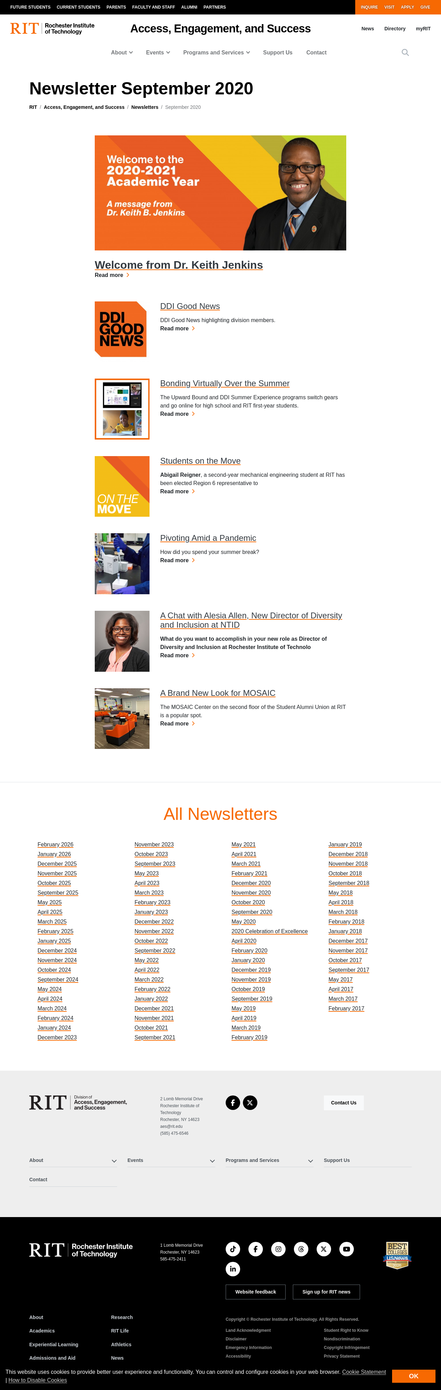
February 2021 (249, 873)
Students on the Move (200, 460)
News (367, 28)
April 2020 (244, 941)
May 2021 (244, 844)
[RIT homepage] (52, 29)
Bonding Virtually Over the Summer (225, 383)
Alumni (189, 7)
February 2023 (153, 902)
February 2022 (153, 989)
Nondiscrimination (342, 1339)
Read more (112, 274)
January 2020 (248, 960)
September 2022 (155, 951)
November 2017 (348, 951)
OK (414, 1376)
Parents (116, 7)
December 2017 (348, 941)
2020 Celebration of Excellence (270, 931)
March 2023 (149, 893)
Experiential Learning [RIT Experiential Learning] (53, 1344)
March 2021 (246, 864)
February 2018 (347, 922)
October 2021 (151, 1028)
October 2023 (151, 854)
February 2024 (55, 1018)
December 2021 (154, 1008)
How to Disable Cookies (38, 1380)
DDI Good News (190, 306)
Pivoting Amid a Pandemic (208, 538)
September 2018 (349, 883)
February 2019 (249, 1037)
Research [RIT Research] (122, 1317)
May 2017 (341, 979)
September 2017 (349, 970)
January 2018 (345, 931)
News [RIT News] (117, 1358)
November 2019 (251, 979)
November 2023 (154, 844)
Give (425, 7)
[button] (405, 52)
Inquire (369, 7)
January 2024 (54, 1028)
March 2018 (343, 912)
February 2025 (55, 931)
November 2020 (251, 893)
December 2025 (57, 864)
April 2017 (341, 989)
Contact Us (344, 1102)
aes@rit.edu (171, 1126)
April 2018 (341, 902)
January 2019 (345, 844)
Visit (389, 7)
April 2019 (244, 1018)
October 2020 (248, 902)
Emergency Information (249, 1347)
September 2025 (58, 893)
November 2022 (154, 931)
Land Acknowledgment (248, 1330)
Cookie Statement (364, 1372)
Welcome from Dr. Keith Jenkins (179, 265)
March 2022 (149, 979)
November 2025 (57, 873)
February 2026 (55, 844)
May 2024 (50, 989)
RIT (33, 107)
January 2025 (54, 941)
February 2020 (249, 951)
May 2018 (341, 893)
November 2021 (154, 1018)
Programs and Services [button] (213, 52)
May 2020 (244, 922)
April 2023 (147, 883)
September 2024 (58, 979)
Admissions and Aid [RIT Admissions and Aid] (52, 1358)
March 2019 (246, 1028)
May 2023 (147, 873)
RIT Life (120, 1331)
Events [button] (155, 52)
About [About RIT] (36, 1317)
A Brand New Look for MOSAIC (218, 693)
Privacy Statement (342, 1356)
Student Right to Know (346, 1330)
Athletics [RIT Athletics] (121, 1344)
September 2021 (155, 1037)
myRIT (423, 28)
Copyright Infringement (347, 1347)
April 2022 (147, 970)
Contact (316, 52)
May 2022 (147, 960)
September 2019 (252, 999)
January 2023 (151, 912)
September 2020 (252, 912)
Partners (215, 7)
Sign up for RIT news (326, 1292)
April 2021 (244, 854)
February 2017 (347, 1008)
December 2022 (154, 922)
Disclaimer (236, 1339)
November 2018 (348, 864)
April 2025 (50, 912)
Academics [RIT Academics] (42, 1331)
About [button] (119, 52)
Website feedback (255, 1292)
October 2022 (151, 941)
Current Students (79, 7)
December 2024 (57, 951)
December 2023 (57, 1037)
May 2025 (50, 902)
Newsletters (144, 107)
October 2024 (54, 970)
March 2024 (52, 1008)
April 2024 (50, 999)
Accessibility (238, 1356)
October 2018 (345, 873)
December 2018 (348, 854)
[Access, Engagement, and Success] (78, 1102)
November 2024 (57, 960)
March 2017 (343, 999)
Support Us (278, 52)
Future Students (30, 7)
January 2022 (151, 999)
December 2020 (251, 883)
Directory (395, 28)
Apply (407, 7)
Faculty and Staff (153, 7)
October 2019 (248, 989)
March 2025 (52, 922)
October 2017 (345, 960)
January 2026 (54, 854)
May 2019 (244, 1008)
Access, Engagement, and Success (220, 28)
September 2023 (155, 864)
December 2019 (251, 970)
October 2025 (54, 883)
